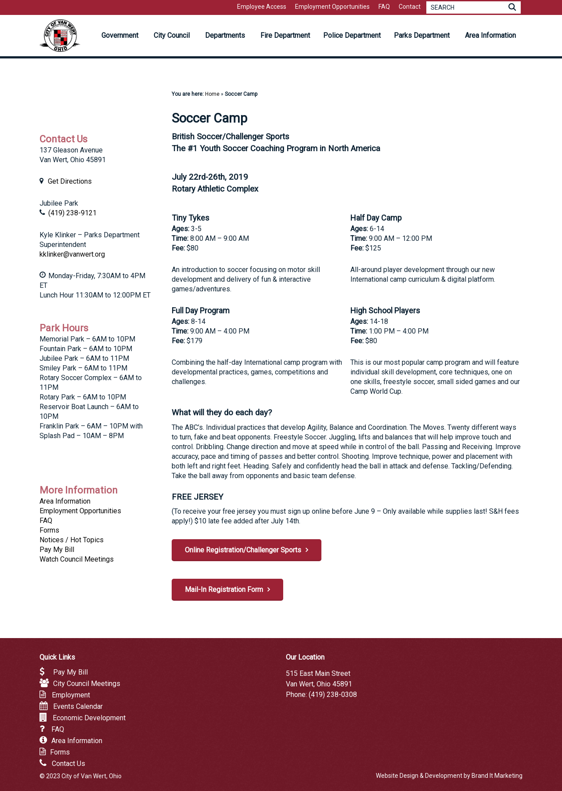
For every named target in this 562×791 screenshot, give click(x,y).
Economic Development (89, 718)
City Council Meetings (86, 683)
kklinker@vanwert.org (72, 254)
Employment (71, 695)
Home (212, 94)
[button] (246, 550)
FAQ (46, 520)
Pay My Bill (57, 549)
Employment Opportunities (80, 511)
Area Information (65, 501)
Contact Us (68, 763)
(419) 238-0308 (333, 694)
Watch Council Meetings (77, 559)
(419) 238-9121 (72, 213)
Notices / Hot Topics (72, 540)
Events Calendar (78, 706)
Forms (49, 530)
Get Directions (70, 181)
